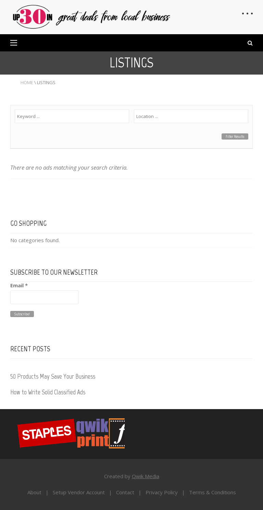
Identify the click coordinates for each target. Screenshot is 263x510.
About (34, 492)
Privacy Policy (162, 492)
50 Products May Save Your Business (52, 376)
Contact (125, 492)
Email (19, 285)
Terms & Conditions (212, 492)
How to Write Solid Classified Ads (47, 392)
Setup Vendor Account (79, 492)
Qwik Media (145, 476)
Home (27, 82)
